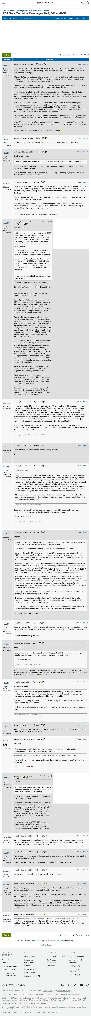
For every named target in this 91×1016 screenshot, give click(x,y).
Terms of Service (63, 991)
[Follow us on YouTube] (81, 985)
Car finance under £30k (56, 956)
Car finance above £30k (51, 961)
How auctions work (9, 966)
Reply (6, 55)
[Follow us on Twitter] (68, 985)
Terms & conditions (77, 956)
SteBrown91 (8, 139)
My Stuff (63, 18)
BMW (33, 11)
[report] (85, 64)
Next (87, 55)
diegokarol (7, 871)
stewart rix (8, 403)
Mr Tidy (6, 740)
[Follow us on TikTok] (87, 985)
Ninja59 (6, 65)
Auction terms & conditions (75, 961)
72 (86, 18)
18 (81, 55)
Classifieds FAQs (8, 970)
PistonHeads (8, 11)
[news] (79, 64)
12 (81, 18)
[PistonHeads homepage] (45, 2)
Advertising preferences (11, 974)
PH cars (27, 966)
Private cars (29, 969)
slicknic (6, 183)
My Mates (30, 18)
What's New (74, 18)
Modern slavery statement (75, 970)
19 (84, 55)
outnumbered (9, 916)
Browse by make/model (29, 961)
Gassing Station (23, 11)
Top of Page (49, 940)
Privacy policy (74, 966)
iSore (5, 447)
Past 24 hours (29, 973)
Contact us (6, 963)
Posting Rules (45, 945)
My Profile (7, 18)
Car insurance (52, 966)
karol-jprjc (7, 837)
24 (84, 18)
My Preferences (18, 18)
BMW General (43, 11)
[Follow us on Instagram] (74, 985)
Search (56, 18)
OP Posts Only (64, 55)
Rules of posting (75, 975)
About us (5, 959)
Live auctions (29, 956)
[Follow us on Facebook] (62, 985)
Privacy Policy (48, 991)
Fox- (5, 726)
